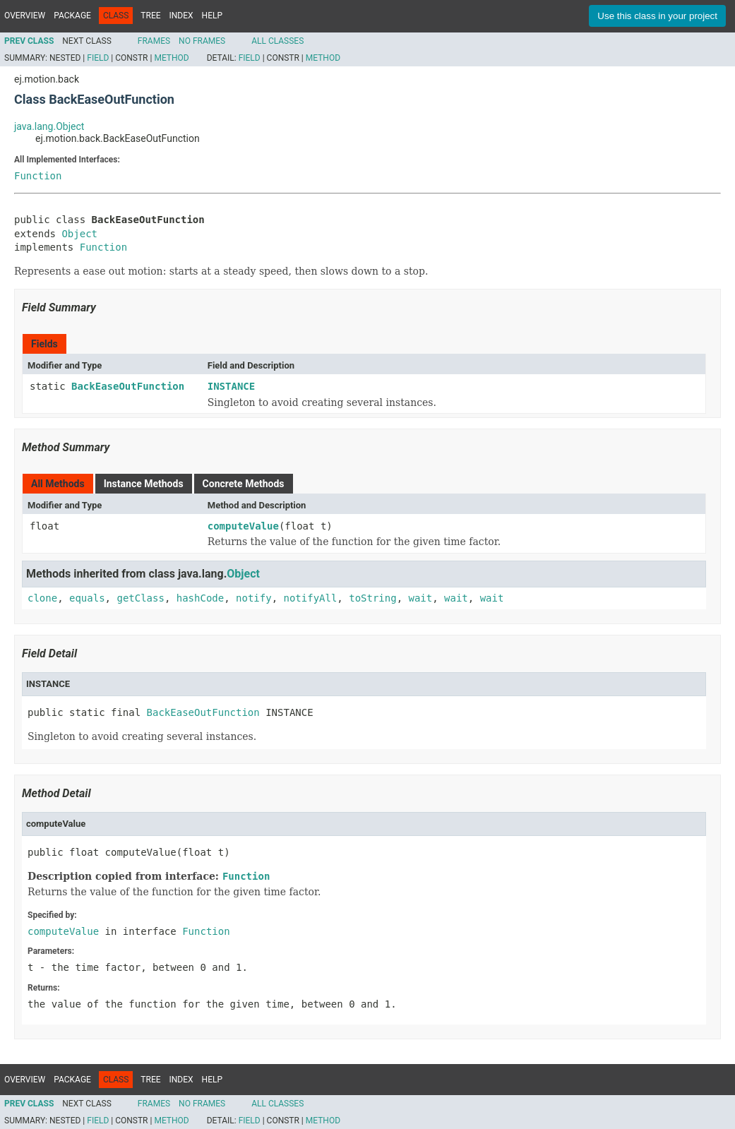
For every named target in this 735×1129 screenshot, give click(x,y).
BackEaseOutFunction (127, 386)
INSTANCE (231, 386)
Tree (150, 15)
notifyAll (310, 598)
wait (421, 598)
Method (171, 58)
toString (372, 598)
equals (87, 598)
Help (212, 15)
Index (181, 15)
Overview (24, 15)
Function (37, 175)
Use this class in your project (657, 16)
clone (42, 598)
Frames (154, 41)
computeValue (243, 526)
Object (79, 233)
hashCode (200, 598)
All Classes (277, 41)
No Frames (202, 41)
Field (98, 58)
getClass (140, 598)
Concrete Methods (244, 483)
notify (254, 598)
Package (72, 15)
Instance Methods (144, 483)
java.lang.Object (49, 126)
